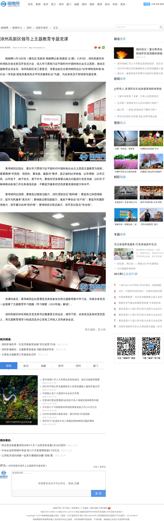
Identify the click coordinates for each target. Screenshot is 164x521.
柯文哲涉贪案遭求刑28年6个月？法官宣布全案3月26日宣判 (34, 445)
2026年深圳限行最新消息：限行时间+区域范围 (66, 414)
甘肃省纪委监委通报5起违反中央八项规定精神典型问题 (70, 400)
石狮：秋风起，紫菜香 (124, 149)
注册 (153, 4)
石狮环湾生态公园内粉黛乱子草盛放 (125, 172)
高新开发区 (42, 27)
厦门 (68, 4)
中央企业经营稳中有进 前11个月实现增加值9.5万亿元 (30, 450)
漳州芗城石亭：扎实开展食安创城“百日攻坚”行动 (28, 344)
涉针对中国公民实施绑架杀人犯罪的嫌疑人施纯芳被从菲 (71, 386)
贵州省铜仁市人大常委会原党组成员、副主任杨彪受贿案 (71, 379)
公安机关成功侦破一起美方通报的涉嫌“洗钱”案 (27, 455)
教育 (99, 4)
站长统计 (119, 512)
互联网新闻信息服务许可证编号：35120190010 (117, 515)
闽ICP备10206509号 (88, 515)
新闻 (38, 4)
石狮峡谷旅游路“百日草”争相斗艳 (149, 149)
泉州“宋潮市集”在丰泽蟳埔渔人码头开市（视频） (151, 202)
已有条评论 (99, 467)
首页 (30, 4)
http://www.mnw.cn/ (37, 47)
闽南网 (4, 27)
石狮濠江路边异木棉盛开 (151, 172)
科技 (115, 4)
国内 (84, 4)
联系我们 (76, 508)
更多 (122, 4)
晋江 (53, 4)
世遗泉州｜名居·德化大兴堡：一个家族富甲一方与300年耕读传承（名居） (126, 202)
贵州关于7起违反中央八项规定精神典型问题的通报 (68, 421)
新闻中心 (17, 27)
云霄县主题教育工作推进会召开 (19, 354)
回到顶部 (103, 508)
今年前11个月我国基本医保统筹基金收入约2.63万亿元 (69, 407)
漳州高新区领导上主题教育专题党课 (26, 466)
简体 (158, 4)
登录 (70, 483)
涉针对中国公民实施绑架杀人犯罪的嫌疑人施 (140, 68)
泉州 (45, 4)
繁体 (162, 4)
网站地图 (94, 508)
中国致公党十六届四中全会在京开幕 (60, 393)
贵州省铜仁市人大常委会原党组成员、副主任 (140, 63)
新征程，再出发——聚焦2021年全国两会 (138, 263)
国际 (92, 4)
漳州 (61, 4)
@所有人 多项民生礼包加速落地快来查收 (138, 88)
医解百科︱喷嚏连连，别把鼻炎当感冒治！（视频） (125, 224)
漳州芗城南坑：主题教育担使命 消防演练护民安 (28, 349)
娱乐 (107, 4)
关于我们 (66, 508)
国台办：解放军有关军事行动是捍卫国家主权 (140, 73)
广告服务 (85, 508)
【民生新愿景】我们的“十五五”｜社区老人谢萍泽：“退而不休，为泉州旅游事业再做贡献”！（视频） (151, 224)
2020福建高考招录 (126, 268)
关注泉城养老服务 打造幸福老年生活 (135, 244)
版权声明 (57, 508)
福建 (76, 4)
